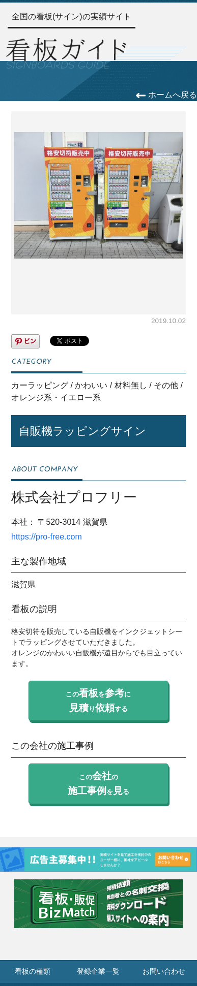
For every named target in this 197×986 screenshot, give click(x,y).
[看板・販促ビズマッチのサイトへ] (98, 911)
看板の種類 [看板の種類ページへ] (32, 971)
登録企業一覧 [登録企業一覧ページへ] (98, 971)
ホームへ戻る (166, 94)
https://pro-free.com (46, 536)
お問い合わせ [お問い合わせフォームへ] (164, 971)
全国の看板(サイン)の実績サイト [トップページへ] (71, 16)
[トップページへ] (66, 52)
